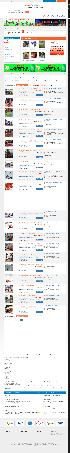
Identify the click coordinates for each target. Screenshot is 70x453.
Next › (37, 319)
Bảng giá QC (69, 13)
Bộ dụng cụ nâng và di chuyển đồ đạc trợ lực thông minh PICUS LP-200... (30, 172)
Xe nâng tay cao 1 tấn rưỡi (25, 99)
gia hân (44, 408)
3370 (10, 73)
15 (31, 319)
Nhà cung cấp (57, 16)
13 (26, 319)
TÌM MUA (38, 431)
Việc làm (44, 16)
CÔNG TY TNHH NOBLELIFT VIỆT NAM (53, 88)
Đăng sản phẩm (61, 0)
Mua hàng (39, 94)
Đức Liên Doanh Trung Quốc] (35, 279)
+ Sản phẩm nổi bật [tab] (13, 32)
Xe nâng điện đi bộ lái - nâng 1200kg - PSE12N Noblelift (29, 151)
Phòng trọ (27, 447)
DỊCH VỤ (53, 431)
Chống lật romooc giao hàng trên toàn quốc (29, 182)
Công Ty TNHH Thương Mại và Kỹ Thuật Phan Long (53, 162)
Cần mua (48, 16)
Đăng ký (53, 0)
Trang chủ (7, 28)
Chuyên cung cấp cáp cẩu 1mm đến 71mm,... (25, 49)
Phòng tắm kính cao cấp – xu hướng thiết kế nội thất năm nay (17, 401)
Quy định (69, 9)
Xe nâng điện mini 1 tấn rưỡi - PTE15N (28, 88)
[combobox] (25, 12)
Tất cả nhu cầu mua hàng (13, 392)
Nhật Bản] (31, 176)
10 (18, 319)
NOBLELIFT (25, 247)
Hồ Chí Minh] (24, 94)
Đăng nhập (46, 0)
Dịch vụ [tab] (23, 10)
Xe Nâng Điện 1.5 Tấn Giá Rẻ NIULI (27, 233)
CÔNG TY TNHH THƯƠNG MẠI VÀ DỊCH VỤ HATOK (54, 172)
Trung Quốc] (32, 92)
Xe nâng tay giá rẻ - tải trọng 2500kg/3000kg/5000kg (31, 140)
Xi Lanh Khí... (32, 49)
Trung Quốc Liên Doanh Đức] (36, 257)
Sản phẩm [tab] (10, 10)
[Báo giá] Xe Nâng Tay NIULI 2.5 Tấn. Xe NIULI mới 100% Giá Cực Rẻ (30, 265)
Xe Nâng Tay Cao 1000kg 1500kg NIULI (28, 285)
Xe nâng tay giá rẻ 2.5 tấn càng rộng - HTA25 (29, 109)
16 (34, 319)
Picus (24, 176)
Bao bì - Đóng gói (8, 45)
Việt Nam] (32, 123)
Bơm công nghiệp (8, 49)
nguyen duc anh (46, 397)
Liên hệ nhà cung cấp (22, 85)
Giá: (37, 90)
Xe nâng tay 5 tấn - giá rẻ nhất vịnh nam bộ (29, 129)
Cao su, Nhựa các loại (9, 56)
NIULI (24, 237)
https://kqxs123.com (41, 447)
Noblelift (24, 92)
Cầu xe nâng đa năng (24, 161)
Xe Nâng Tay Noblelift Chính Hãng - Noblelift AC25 (30, 275)
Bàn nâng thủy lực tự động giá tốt (26, 119)
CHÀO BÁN (24, 431)
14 (29, 319)
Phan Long (25, 123)
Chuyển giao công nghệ (9, 58)
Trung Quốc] (32, 227)
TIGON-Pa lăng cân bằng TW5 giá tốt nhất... (25, 60)
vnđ (42, 90)
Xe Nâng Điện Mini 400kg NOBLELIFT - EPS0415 (30, 243)
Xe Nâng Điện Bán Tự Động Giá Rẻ (27, 295)
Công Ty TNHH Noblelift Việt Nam (51, 222)
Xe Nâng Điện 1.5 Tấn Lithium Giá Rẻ (27, 306)
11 (27, 73)
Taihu (24, 113)
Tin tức (69, 4)
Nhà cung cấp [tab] (17, 10)
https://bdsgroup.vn (33, 447)
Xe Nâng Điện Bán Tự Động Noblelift (27, 254)
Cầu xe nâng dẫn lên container (26, 212)
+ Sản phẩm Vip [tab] (28, 32)
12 (24, 319)
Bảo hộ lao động (8, 47)
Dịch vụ (52, 16)
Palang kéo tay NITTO (32, 60)
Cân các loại (7, 54)
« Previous (8, 319)
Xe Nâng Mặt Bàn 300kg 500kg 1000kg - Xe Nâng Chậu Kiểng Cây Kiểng (30, 223)
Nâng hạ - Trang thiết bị (15, 28)
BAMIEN (7, 431)
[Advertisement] (35, 201)
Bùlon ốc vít (7, 51)
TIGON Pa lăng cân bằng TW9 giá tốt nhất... (42, 49)
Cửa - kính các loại (8, 61)
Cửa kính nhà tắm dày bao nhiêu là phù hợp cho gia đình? (17, 397)
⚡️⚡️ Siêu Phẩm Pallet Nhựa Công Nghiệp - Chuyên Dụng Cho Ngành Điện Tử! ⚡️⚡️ (22, 412)
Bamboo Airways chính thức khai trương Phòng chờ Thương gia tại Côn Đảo (58, 434)
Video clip (63, 16)
